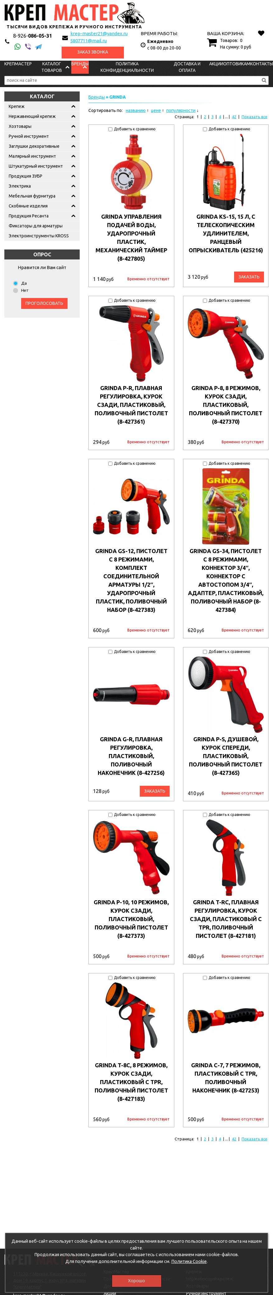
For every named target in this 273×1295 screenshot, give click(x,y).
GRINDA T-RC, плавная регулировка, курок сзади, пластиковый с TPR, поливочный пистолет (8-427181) (226, 919)
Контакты (261, 63)
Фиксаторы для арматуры (36, 225)
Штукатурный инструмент (36, 166)
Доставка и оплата (187, 67)
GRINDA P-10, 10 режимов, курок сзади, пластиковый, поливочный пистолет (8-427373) (131, 919)
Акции (216, 63)
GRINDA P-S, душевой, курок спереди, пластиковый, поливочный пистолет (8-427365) (225, 756)
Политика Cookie (189, 1261)
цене (156, 110)
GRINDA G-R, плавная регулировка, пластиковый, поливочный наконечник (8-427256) (131, 756)
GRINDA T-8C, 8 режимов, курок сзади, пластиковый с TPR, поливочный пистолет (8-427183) (131, 1082)
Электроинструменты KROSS (39, 235)
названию (136, 110)
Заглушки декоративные (34, 146)
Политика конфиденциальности (127, 67)
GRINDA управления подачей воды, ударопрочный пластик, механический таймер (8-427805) (131, 237)
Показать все (254, 116)
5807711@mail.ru (88, 40)
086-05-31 (32, 36)
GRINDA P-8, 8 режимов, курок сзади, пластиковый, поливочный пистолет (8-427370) (225, 405)
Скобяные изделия (28, 205)
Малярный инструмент (32, 156)
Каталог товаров (51, 67)
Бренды (80, 63)
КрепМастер (18, 63)
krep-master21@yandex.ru (99, 33)
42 (234, 116)
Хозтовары (20, 126)
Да (24, 283)
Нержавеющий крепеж (32, 116)
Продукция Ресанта (29, 215)
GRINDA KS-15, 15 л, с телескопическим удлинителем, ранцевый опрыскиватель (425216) (226, 233)
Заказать (249, 276)
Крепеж (17, 106)
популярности (180, 110)
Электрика (20, 186)
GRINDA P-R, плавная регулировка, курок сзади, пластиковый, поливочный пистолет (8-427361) (131, 405)
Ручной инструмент (29, 136)
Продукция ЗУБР (25, 176)
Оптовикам (236, 63)
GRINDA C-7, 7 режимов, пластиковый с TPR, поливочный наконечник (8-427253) (225, 1077)
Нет (25, 290)
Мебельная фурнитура (32, 195)
